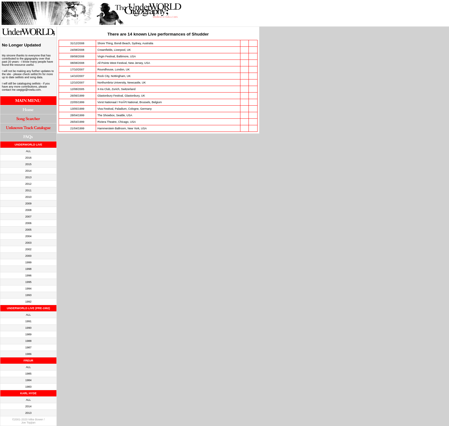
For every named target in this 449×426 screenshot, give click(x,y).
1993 (28, 295)
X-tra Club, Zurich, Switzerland (117, 89)
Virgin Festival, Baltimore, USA (117, 56)
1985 (28, 373)
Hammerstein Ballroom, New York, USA (122, 128)
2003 (28, 242)
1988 (28, 340)
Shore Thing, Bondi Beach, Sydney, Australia (125, 43)
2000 (28, 255)
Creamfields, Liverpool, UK (114, 49)
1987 (28, 347)
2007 (28, 216)
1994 (28, 288)
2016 (28, 157)
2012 (28, 183)
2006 (28, 223)
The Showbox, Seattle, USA (115, 115)
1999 (28, 262)
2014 (28, 170)
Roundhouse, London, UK (114, 69)
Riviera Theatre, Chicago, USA (117, 121)
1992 (28, 301)
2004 (28, 236)
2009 (28, 203)
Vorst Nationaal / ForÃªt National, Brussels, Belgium (130, 102)
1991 (28, 321)
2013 (28, 177)
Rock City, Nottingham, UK (114, 76)
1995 (28, 282)
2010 (28, 197)
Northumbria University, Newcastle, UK (122, 82)
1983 (28, 386)
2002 (28, 249)
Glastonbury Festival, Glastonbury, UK (121, 95)
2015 (28, 164)
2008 (28, 210)
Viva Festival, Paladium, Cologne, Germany (125, 108)
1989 (28, 334)
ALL (28, 151)
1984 (28, 380)
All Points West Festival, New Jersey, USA (124, 63)
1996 (28, 275)
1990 (28, 327)
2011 (28, 190)
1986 (28, 354)
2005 (28, 229)
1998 (28, 268)
